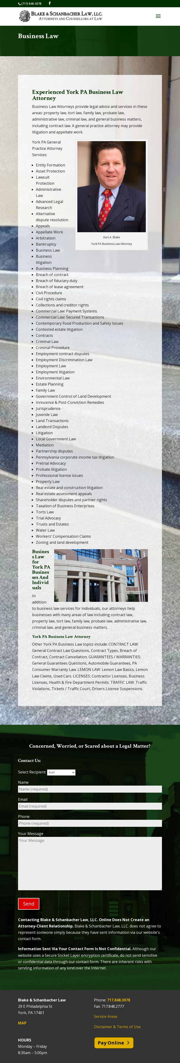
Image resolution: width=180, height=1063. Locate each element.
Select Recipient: (46, 772)
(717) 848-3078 (31, 4)
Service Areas (105, 1016)
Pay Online (111, 1043)
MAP (22, 1023)
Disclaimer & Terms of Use (117, 1026)
